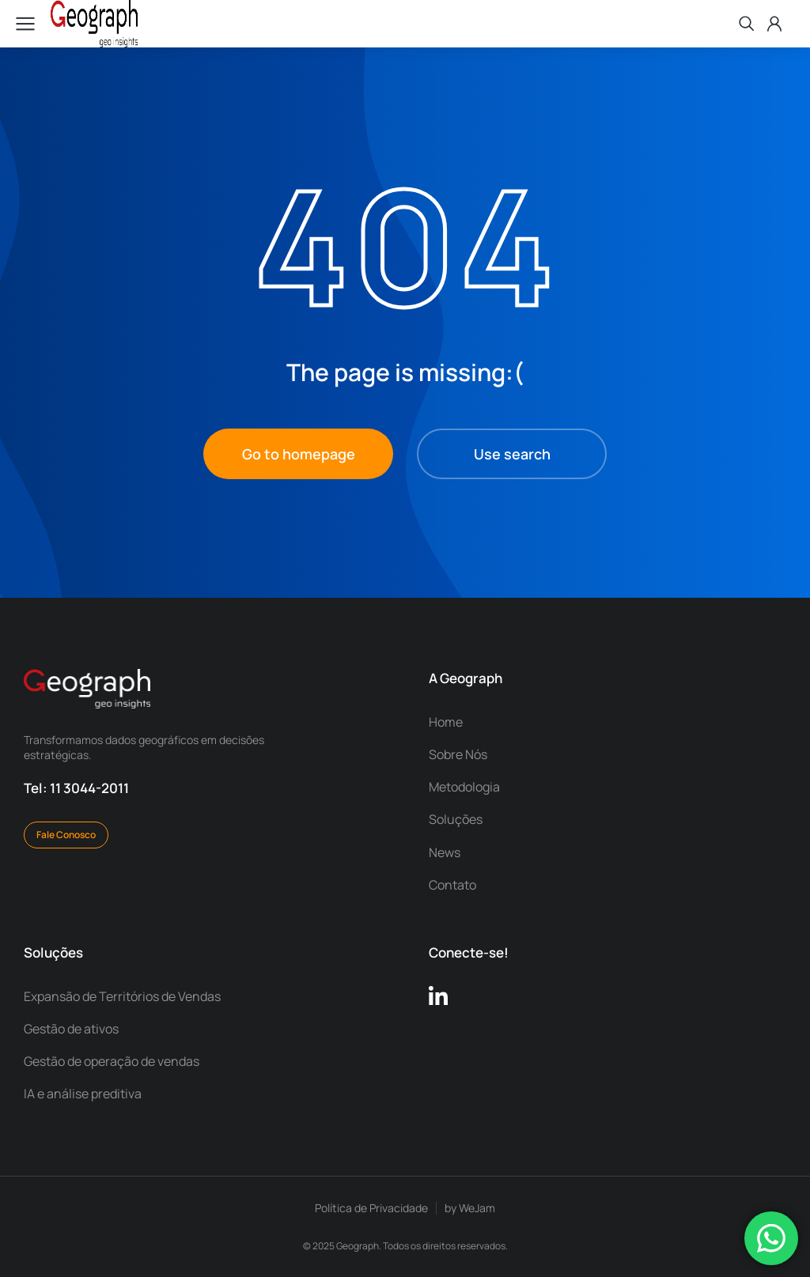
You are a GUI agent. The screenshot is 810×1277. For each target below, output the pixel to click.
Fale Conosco (66, 834)
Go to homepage (298, 453)
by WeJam (470, 1207)
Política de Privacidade (371, 1207)
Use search (512, 453)
